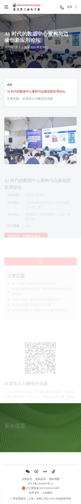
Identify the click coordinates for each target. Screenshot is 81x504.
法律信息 (27, 479)
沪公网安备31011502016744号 (41, 488)
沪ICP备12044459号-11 (40, 483)
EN (69, 7)
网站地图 (54, 479)
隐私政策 (40, 479)
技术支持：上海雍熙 (40, 492)
